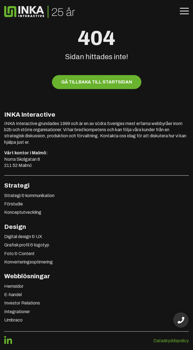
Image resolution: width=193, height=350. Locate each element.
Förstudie (13, 204)
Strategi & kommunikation (29, 195)
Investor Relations (22, 303)
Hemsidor (13, 286)
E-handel (13, 294)
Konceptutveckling (22, 212)
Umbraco (13, 320)
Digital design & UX (23, 236)
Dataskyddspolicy (171, 340)
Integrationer (17, 311)
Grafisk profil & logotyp (26, 245)
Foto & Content (19, 253)
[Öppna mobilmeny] (184, 12)
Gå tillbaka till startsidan (96, 82)
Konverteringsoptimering (28, 262)
